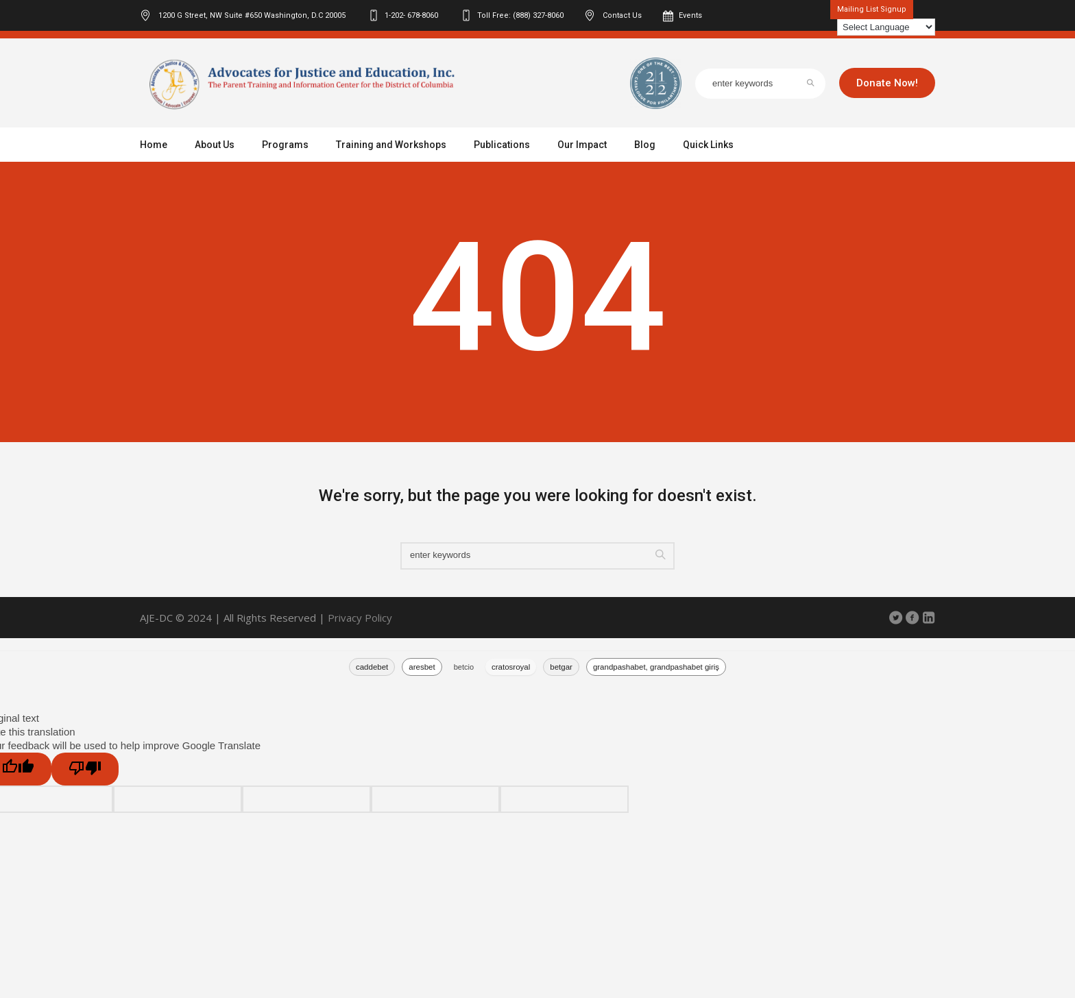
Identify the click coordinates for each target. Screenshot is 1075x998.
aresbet (422, 667)
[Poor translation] (85, 769)
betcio (464, 667)
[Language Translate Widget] (886, 27)
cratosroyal (511, 667)
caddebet (372, 667)
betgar (561, 667)
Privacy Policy (360, 617)
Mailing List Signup (871, 9)
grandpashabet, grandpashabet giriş (656, 667)
